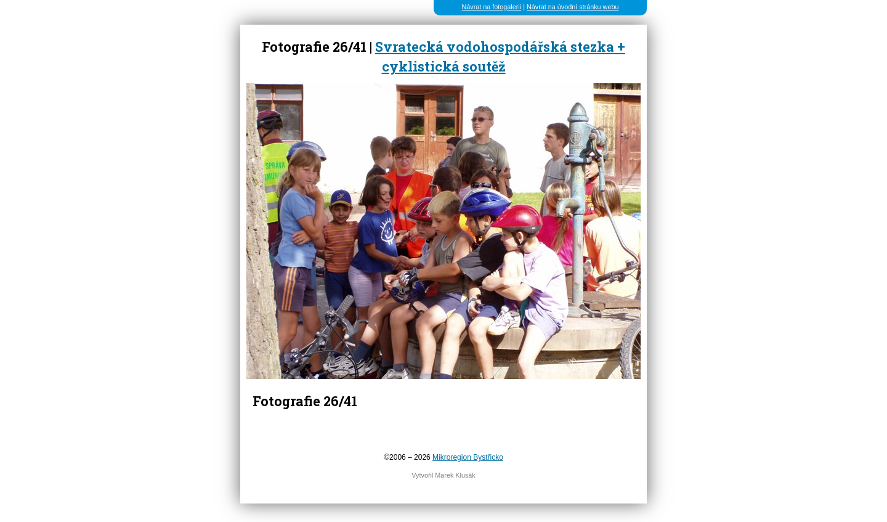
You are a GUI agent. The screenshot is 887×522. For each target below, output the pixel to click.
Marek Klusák (455, 475)
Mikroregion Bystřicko (467, 457)
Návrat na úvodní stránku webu (572, 6)
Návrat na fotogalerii (492, 6)
